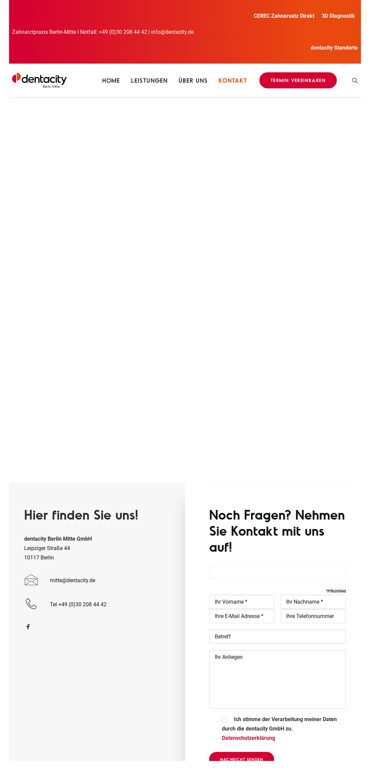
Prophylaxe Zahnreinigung (166, 643)
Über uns (193, 80)
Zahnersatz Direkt (156, 634)
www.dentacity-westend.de (69, 686)
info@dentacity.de (172, 32)
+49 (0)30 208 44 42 (123, 32)
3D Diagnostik (338, 16)
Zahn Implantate (155, 672)
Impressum (144, 744)
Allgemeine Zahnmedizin (164, 625)
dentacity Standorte (334, 48)
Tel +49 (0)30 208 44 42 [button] (313, 650)
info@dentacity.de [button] (306, 626)
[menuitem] (285, 16)
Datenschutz (177, 744)
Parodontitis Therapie (160, 662)
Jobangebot (149, 681)
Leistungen (149, 80)
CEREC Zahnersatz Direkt (284, 16)
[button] (355, 80)
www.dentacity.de (58, 677)
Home (111, 80)
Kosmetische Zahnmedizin (166, 653)
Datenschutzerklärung (248, 497)
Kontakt (233, 80)
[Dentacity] (39, 80)
